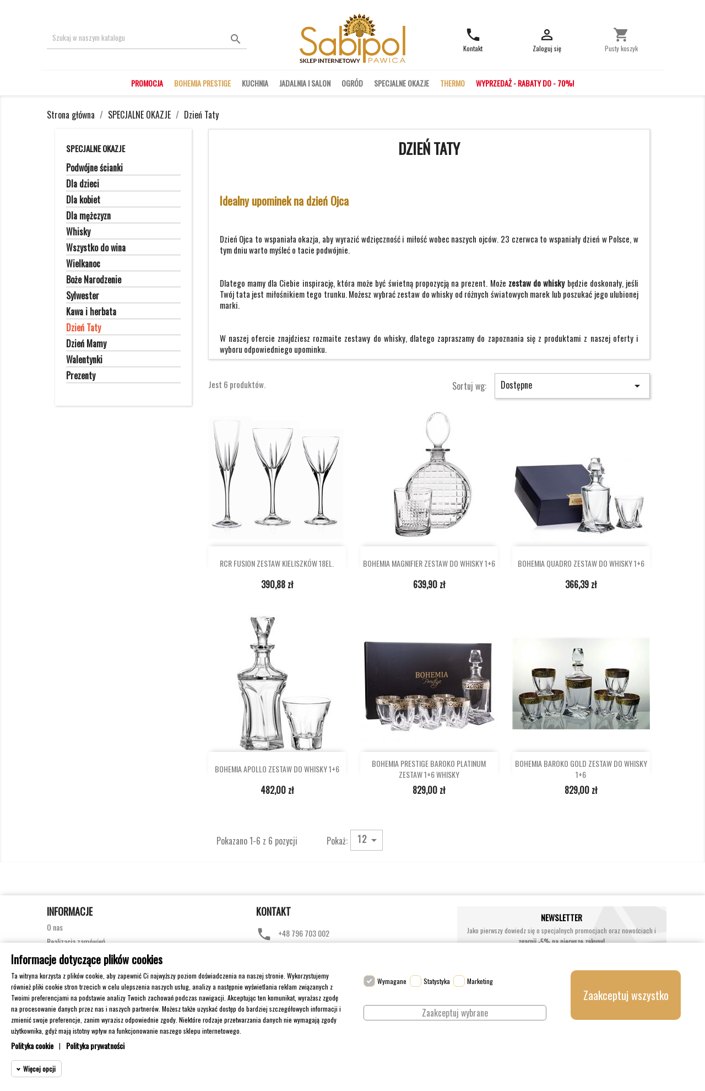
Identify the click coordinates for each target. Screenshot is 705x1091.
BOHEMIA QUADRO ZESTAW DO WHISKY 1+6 (581, 563)
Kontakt (273, 911)
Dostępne (572, 385)
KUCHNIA (255, 83)
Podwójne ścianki (94, 168)
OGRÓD (352, 83)
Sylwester (82, 296)
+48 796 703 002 (303, 933)
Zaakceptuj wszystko (626, 995)
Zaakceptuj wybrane (455, 1012)
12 (369, 839)
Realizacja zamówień (76, 941)
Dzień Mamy (86, 344)
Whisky (78, 232)
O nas (55, 927)
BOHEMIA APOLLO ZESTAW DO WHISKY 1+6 (277, 769)
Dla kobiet (83, 200)
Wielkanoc (83, 264)
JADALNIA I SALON (304, 83)
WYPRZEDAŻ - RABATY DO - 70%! (525, 83)
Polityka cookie (32, 1045)
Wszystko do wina (96, 248)
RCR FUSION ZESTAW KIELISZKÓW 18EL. (277, 563)
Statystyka (437, 981)
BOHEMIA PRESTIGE (202, 83)
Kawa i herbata (91, 312)
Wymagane (391, 981)
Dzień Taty (83, 328)
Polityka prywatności (95, 1045)
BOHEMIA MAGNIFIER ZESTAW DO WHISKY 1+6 (429, 563)
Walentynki (84, 360)
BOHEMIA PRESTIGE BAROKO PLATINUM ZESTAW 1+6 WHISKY (429, 769)
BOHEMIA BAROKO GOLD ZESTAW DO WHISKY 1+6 (581, 769)
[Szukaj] (147, 37)
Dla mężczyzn (88, 216)
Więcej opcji (39, 1068)
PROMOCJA (147, 83)
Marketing (480, 981)
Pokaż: (337, 840)
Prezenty (80, 376)
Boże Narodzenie (93, 280)
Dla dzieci (82, 184)
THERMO (452, 83)
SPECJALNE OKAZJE (401, 83)
